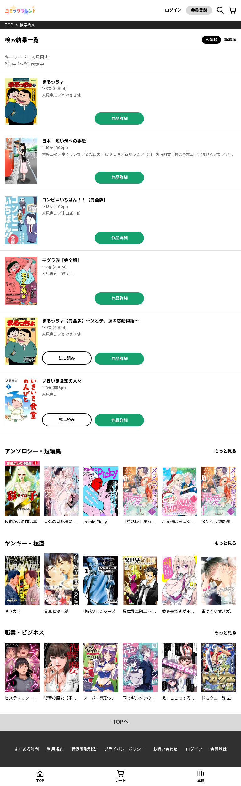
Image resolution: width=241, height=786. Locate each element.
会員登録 (199, 10)
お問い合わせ (165, 749)
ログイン (173, 10)
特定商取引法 (84, 749)
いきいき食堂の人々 (62, 380)
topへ (120, 722)
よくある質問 (26, 749)
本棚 (200, 780)
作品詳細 (119, 118)
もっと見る (225, 451)
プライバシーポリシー (124, 749)
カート (120, 780)
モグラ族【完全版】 (62, 260)
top (9, 25)
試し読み (67, 358)
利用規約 (55, 749)
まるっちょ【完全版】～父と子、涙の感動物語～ (90, 320)
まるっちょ (53, 81)
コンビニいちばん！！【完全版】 (75, 199)
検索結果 (27, 25)
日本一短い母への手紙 (64, 140)
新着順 (230, 39)
